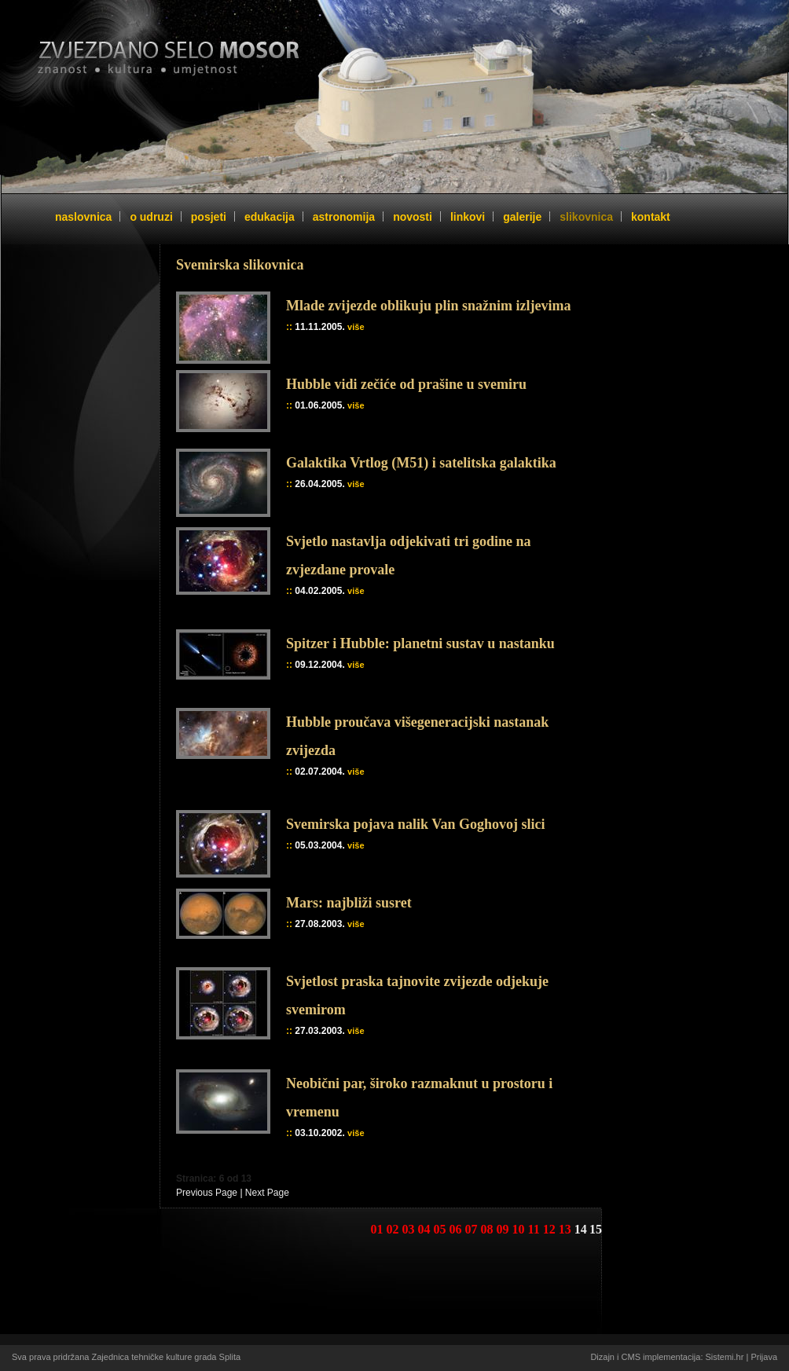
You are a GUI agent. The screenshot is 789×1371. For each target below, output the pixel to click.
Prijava (763, 1357)
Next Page (267, 1192)
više (355, 327)
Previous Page (206, 1192)
